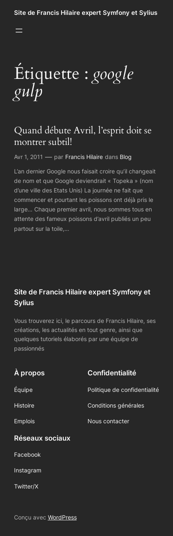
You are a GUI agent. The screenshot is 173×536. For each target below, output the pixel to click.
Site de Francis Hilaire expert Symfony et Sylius (85, 13)
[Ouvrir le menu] (19, 31)
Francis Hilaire (84, 156)
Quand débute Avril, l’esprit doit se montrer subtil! (83, 136)
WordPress (62, 517)
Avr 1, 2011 (28, 156)
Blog (126, 156)
